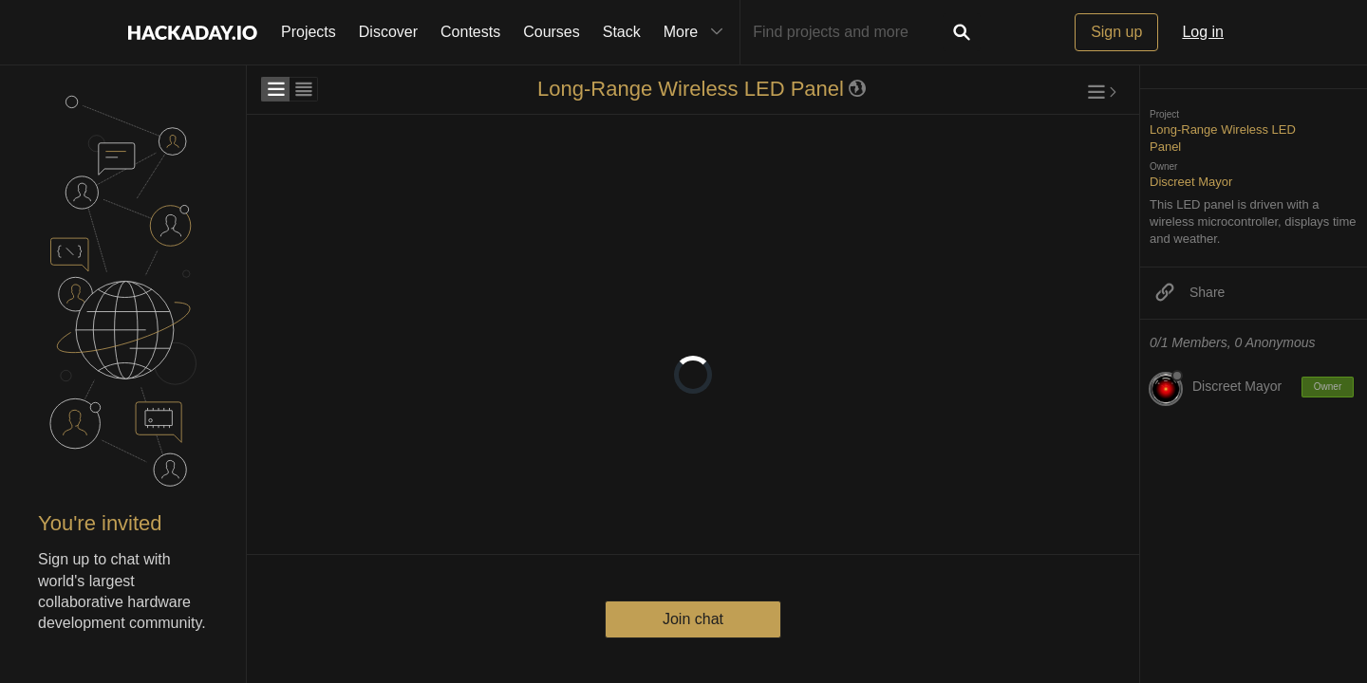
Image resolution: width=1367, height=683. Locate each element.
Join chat (693, 619)
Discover (388, 32)
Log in (1203, 32)
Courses (551, 32)
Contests (470, 32)
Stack (622, 32)
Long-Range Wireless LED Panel (690, 89)
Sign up (1116, 32)
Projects (308, 32)
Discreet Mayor (1191, 182)
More (698, 32)
